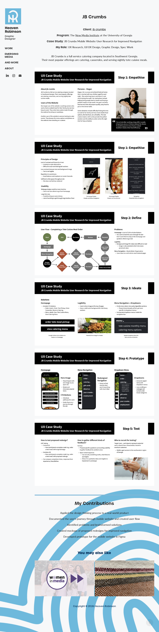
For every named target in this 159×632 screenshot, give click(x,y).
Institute (87, 35)
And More (11, 62)
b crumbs (99, 29)
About (9, 68)
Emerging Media (11, 55)
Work (9, 48)
